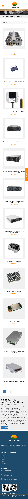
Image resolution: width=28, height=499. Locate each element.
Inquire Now (26, 174)
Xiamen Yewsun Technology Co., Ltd (9, 407)
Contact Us (3, 463)
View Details (14, 54)
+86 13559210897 (7, 470)
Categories (4, 22)
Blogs (2, 461)
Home (2, 16)
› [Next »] (9, 391)
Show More (5, 427)
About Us (3, 457)
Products (7, 16)
